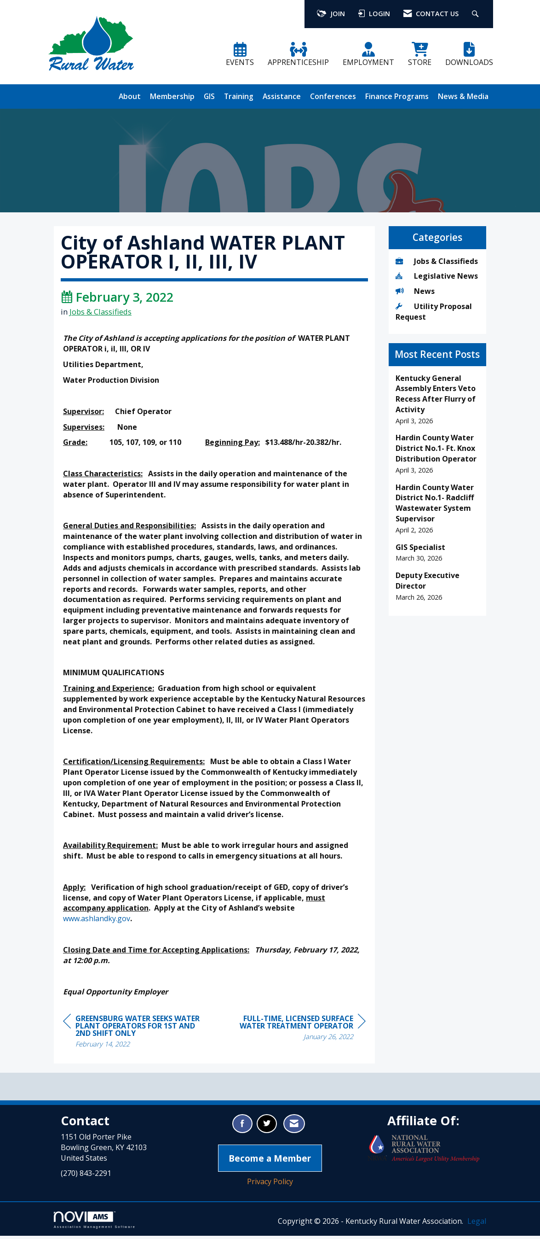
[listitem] (438, 399)
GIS (209, 96)
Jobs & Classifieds (100, 314)
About (130, 96)
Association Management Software (95, 1223)
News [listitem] (415, 291)
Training (238, 96)
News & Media (463, 96)
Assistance (282, 96)
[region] (297, 1032)
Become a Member (270, 1161)
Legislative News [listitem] (437, 276)
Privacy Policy (270, 1185)
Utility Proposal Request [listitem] (434, 311)
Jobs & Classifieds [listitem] (437, 261)
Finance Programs (397, 96)
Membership (172, 96)
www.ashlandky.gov (96, 922)
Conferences (333, 96)
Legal (476, 1224)
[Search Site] (476, 14)
